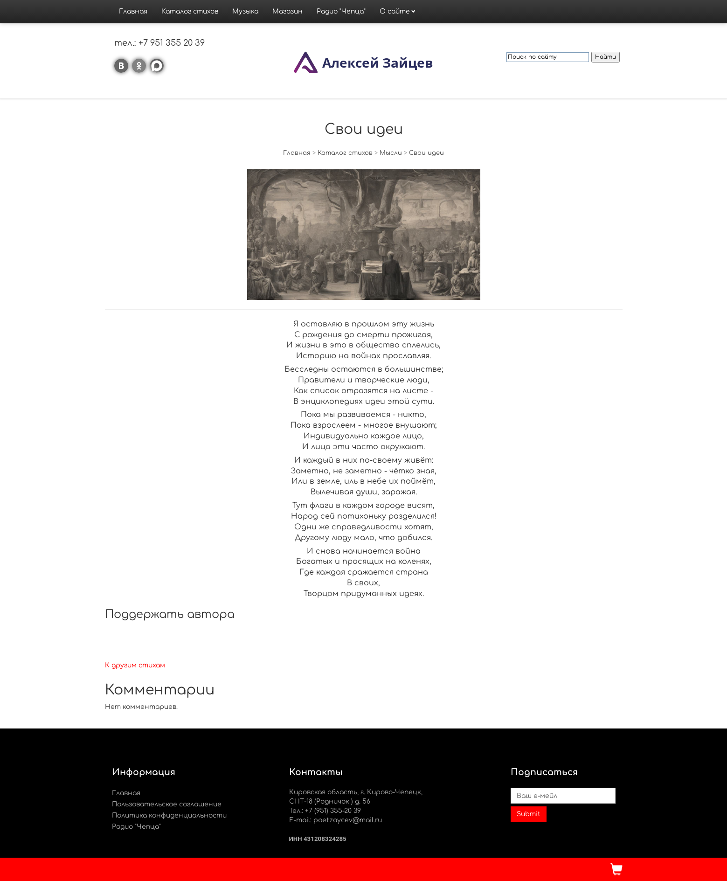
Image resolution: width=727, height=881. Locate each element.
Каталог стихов (189, 11)
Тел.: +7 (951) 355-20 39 (325, 810)
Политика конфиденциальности (169, 815)
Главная (133, 11)
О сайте (395, 11)
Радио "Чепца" (341, 11)
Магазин (287, 11)
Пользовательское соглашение (167, 804)
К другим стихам (135, 665)
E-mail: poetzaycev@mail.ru (335, 820)
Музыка (245, 11)
